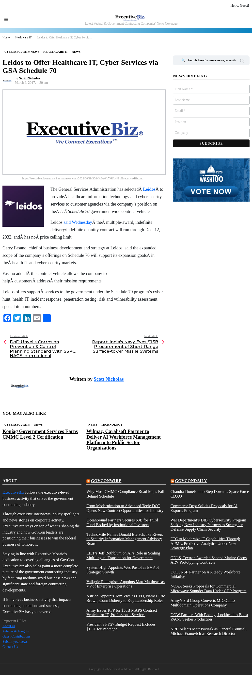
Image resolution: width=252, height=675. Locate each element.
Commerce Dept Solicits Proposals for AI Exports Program (204, 508)
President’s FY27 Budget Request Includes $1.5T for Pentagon (121, 626)
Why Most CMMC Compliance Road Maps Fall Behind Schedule (125, 493)
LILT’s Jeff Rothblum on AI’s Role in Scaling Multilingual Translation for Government (123, 555)
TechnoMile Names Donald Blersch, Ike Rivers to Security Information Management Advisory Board (124, 539)
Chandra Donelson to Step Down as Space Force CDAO (210, 493)
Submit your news (15, 641)
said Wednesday (78, 222)
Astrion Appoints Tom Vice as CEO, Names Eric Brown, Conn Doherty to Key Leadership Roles (125, 598)
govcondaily (191, 480)
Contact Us (10, 647)
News (38, 424)
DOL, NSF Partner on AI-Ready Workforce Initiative (206, 574)
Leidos (149, 189)
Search (242, 62)
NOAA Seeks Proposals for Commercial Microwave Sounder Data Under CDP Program (209, 588)
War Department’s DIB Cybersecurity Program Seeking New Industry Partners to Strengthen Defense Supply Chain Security (208, 525)
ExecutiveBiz (13, 492)
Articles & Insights (15, 631)
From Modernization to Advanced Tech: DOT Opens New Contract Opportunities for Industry (124, 508)
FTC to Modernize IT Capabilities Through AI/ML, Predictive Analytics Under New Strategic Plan (205, 543)
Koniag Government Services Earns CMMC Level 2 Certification (40, 434)
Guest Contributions (16, 636)
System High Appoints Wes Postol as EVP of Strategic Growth (122, 569)
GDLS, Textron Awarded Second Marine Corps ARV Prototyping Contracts (209, 560)
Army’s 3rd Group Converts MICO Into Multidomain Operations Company (203, 602)
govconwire (106, 480)
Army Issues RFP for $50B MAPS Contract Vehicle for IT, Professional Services (121, 612)
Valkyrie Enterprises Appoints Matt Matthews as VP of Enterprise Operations (125, 584)
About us (8, 626)
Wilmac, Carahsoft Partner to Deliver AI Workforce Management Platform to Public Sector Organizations (123, 439)
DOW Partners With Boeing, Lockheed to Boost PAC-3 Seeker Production (209, 617)
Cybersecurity (17, 424)
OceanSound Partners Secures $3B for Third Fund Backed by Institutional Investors (122, 522)
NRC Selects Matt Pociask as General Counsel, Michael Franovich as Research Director (209, 631)
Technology (112, 424)
